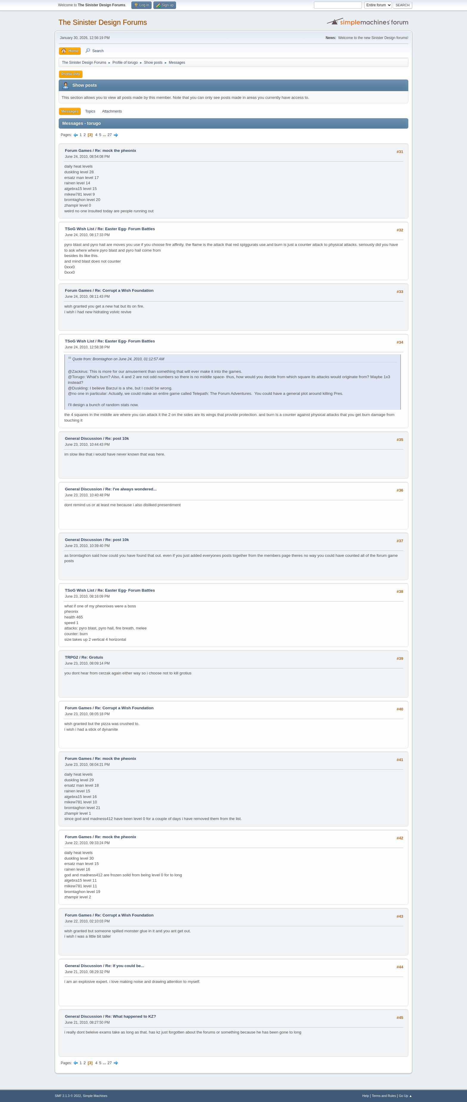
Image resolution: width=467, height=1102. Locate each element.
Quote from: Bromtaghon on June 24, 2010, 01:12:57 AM (118, 359)
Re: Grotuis (92, 657)
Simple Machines (95, 1096)
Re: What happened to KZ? (130, 1016)
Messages (69, 111)
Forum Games (78, 150)
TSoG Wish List (79, 229)
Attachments (112, 111)
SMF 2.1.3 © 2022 (68, 1096)
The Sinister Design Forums (102, 22)
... (105, 135)
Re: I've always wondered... (131, 489)
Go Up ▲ (405, 1096)
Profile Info (70, 74)
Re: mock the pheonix (115, 150)
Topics (90, 111)
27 (110, 135)
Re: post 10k (117, 438)
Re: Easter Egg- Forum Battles (126, 229)
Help (365, 1096)
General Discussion (83, 438)
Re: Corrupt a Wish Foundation (124, 290)
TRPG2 (71, 657)
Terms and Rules (384, 1096)
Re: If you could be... (124, 966)
